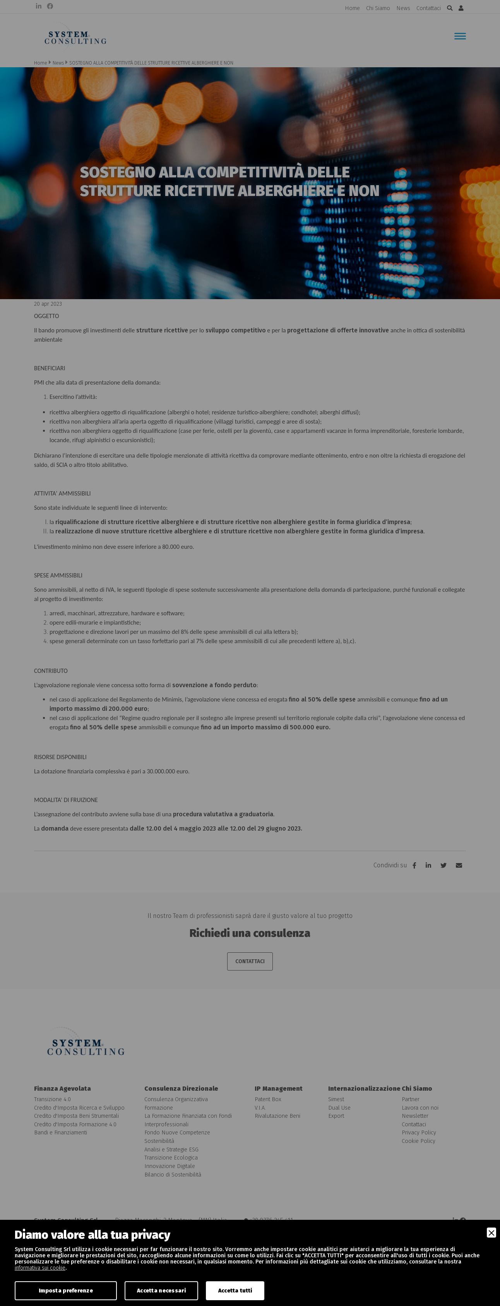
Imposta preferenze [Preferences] (66, 1290)
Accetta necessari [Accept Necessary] (161, 1290)
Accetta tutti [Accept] (235, 1290)
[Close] (491, 1233)
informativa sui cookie (40, 1268)
